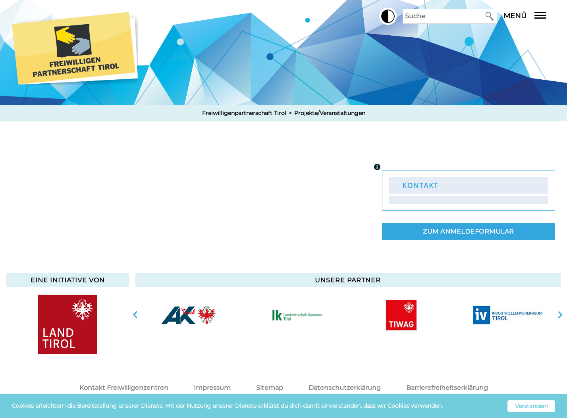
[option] (188, 314)
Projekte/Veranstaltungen (329, 113)
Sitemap (269, 387)
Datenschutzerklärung (345, 387)
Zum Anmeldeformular (468, 231)
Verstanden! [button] (531, 406)
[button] (388, 16)
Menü (530, 16)
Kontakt (420, 185)
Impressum (212, 387)
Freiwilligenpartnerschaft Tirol (244, 113)
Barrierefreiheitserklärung (447, 387)
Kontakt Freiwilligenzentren (123, 387)
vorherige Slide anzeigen (135, 315)
